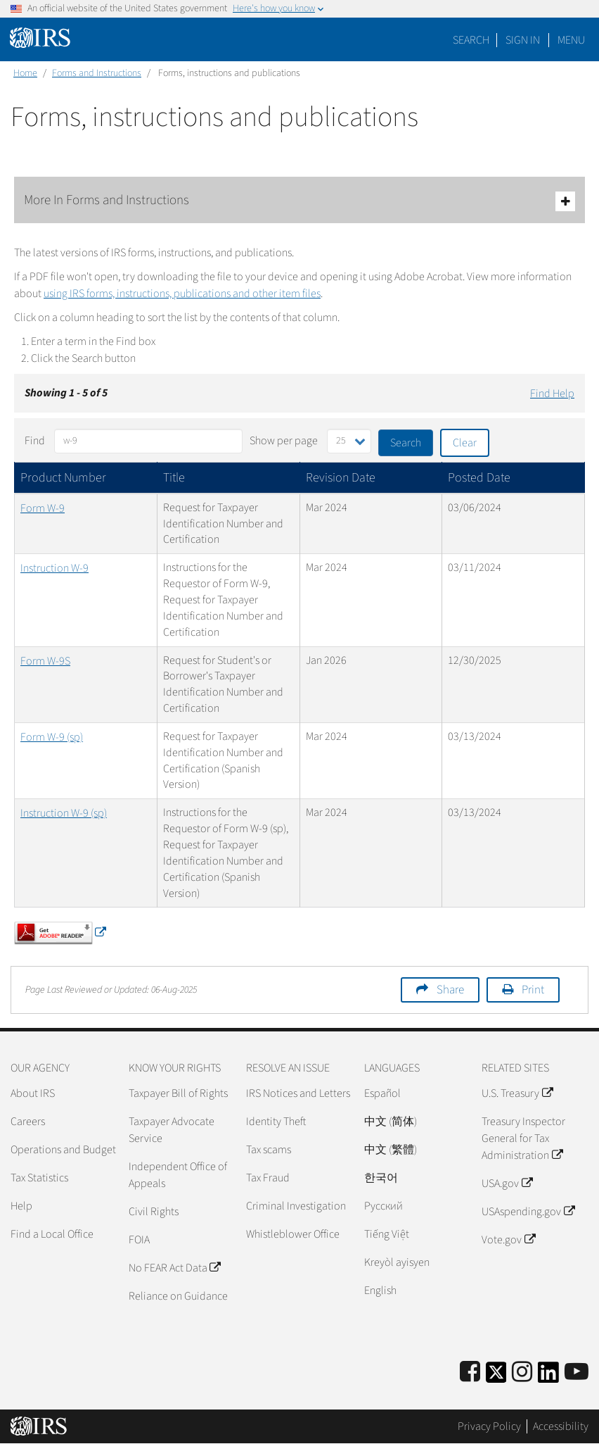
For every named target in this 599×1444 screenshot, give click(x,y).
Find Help (552, 393)
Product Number (63, 477)
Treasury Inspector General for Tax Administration (523, 1138)
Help (21, 1206)
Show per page (284, 440)
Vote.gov (508, 1240)
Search (471, 40)
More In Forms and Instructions (299, 201)
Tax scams (268, 1149)
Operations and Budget (63, 1149)
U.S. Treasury (517, 1093)
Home (25, 73)
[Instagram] (522, 1372)
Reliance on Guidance (178, 1296)
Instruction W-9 (54, 568)
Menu (571, 40)
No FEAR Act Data (174, 1268)
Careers (28, 1121)
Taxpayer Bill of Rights (178, 1093)
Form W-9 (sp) (51, 737)
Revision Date (340, 477)
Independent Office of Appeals (178, 1175)
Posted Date (479, 477)
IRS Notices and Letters (298, 1093)
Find (35, 440)
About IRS (33, 1093)
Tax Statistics (39, 1178)
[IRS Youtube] (576, 1372)
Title (174, 477)
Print (533, 989)
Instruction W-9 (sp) (63, 813)
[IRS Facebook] (470, 1372)
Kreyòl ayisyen (397, 1262)
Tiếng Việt (386, 1234)
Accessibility (560, 1426)
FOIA (139, 1240)
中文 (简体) (390, 1121)
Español (382, 1093)
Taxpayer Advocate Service (171, 1130)
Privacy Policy (489, 1426)
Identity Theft (276, 1121)
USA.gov (507, 1183)
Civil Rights (154, 1211)
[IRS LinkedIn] (548, 1377)
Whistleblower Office (293, 1234)
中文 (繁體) (390, 1149)
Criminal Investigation (296, 1206)
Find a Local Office (52, 1234)
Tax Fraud (268, 1178)
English (380, 1290)
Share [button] (450, 989)
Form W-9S (45, 661)
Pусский (383, 1206)
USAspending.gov (528, 1211)
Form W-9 (42, 508)
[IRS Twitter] (496, 1377)
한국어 (381, 1178)
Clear (465, 443)
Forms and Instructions (96, 73)
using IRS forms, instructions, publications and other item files (182, 293)
